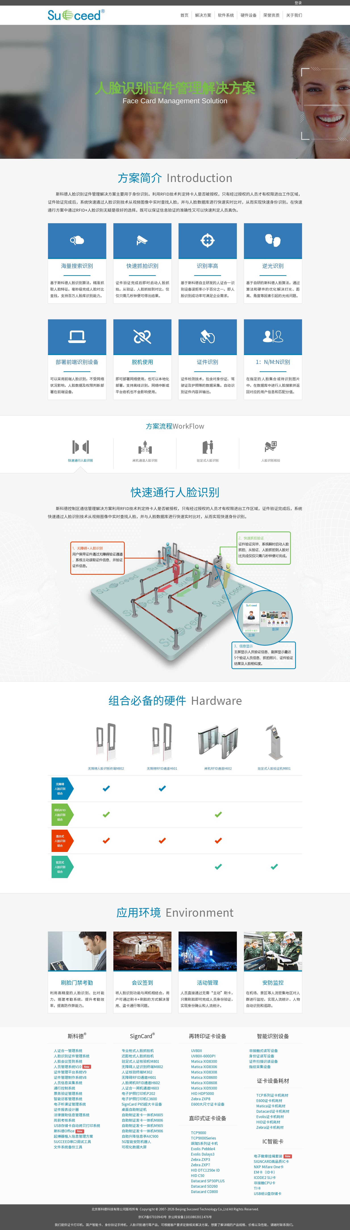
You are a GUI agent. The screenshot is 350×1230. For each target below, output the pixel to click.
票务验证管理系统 (68, 1093)
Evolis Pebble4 (203, 1149)
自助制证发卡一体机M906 (142, 1131)
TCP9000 (198, 1133)
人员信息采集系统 (68, 1083)
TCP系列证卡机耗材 (272, 1095)
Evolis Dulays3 (203, 1154)
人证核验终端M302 (137, 1072)
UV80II (196, 1050)
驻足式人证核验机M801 (140, 1061)
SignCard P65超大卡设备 (142, 1104)
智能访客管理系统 (68, 1099)
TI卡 (257, 1188)
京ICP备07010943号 (152, 1217)
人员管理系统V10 (67, 1067)
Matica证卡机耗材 (270, 1106)
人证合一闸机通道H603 (140, 1088)
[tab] (81, 453)
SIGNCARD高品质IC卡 (271, 1161)
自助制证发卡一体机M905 (142, 1125)
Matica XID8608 (204, 1083)
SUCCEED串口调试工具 (72, 1141)
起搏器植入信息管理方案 (73, 1136)
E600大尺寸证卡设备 (207, 1104)
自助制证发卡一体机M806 (142, 1120)
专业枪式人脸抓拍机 (138, 1050)
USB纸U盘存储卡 (267, 1193)
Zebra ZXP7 (200, 1165)
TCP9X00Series (203, 1138)
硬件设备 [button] (250, 15)
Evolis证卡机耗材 (270, 1116)
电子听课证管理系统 (70, 1104)
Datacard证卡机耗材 (273, 1111)
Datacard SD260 (204, 1186)
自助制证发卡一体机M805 (142, 1115)
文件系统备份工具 (68, 1147)
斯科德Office (64, 1131)
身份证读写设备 (261, 1056)
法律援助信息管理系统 (72, 1115)
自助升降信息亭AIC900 (140, 1136)
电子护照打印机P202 (138, 1093)
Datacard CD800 (204, 1191)
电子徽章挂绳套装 (268, 1156)
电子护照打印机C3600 (139, 1099)
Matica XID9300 (204, 1088)
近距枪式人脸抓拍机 (138, 1056)
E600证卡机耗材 (269, 1100)
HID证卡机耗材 (268, 1122)
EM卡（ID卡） (265, 1172)
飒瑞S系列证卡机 (204, 1143)
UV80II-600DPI (203, 1056)
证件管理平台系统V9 (70, 1072)
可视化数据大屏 (134, 1147)
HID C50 (197, 1175)
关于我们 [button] (294, 15)
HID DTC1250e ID (205, 1170)
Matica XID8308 (204, 1072)
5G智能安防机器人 (136, 1141)
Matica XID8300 (204, 1061)
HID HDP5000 (202, 1093)
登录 (298, 3)
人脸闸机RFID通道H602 (141, 1083)
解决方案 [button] (205, 15)
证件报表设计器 (66, 1109)
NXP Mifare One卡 (269, 1167)
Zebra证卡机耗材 (270, 1127)
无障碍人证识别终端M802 (142, 1067)
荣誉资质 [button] (273, 15)
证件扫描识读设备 (263, 1061)
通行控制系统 (64, 1088)
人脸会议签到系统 (68, 1061)
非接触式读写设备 (263, 1050)
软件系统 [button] (227, 15)
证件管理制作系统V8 (70, 1077)
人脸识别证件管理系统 (72, 1056)
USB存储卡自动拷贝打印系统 (77, 1125)
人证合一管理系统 (68, 1050)
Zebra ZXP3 (200, 1159)
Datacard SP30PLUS (208, 1181)
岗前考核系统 (64, 1120)
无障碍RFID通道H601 (139, 1077)
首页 (186, 15)
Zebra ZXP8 (200, 1099)
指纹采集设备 (260, 1067)
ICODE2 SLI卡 (265, 1177)
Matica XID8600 (204, 1077)
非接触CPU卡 (264, 1183)
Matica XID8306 (204, 1067)
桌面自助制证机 (134, 1109)
